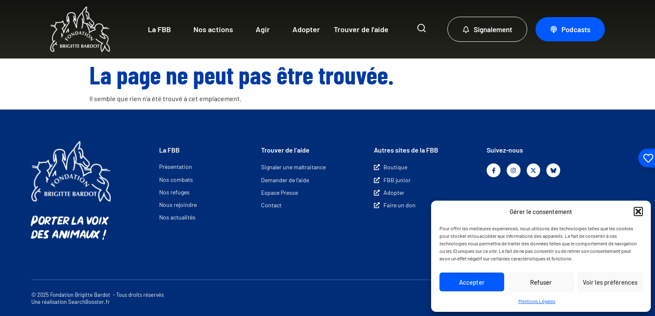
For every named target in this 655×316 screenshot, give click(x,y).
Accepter (472, 282)
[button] (638, 211)
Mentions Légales (537, 301)
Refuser (541, 282)
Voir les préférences (610, 282)
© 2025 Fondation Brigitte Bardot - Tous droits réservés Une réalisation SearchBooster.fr (97, 298)
